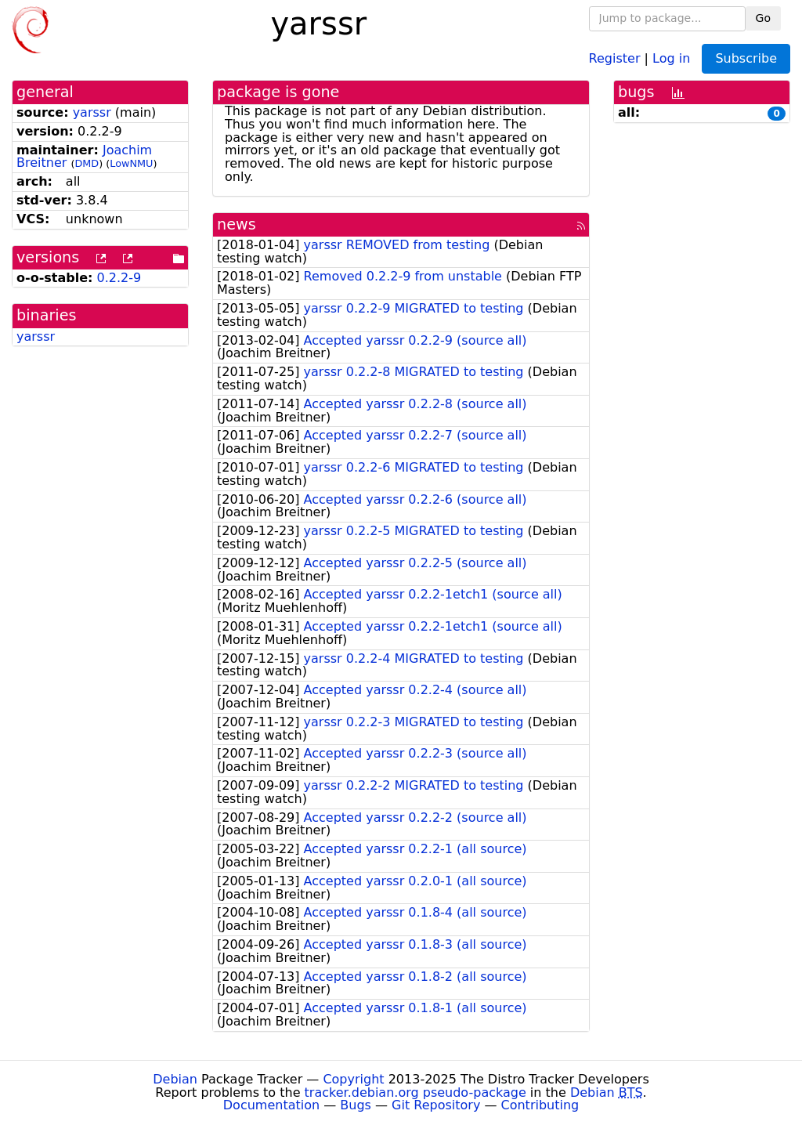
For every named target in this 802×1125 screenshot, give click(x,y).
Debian (175, 1079)
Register (615, 57)
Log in (671, 57)
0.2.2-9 (119, 277)
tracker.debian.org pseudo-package (415, 1092)
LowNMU (131, 163)
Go (763, 18)
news (236, 224)
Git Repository (436, 1105)
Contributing (540, 1105)
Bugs (355, 1105)
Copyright (353, 1079)
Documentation (271, 1105)
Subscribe (746, 58)
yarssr (92, 112)
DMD (86, 163)
